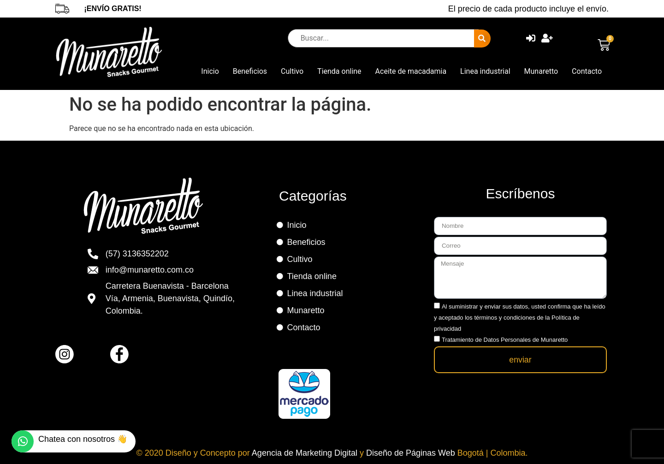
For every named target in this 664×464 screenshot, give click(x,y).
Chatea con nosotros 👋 (82, 439)
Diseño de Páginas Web (411, 453)
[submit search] (482, 39)
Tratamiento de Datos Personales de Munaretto (505, 338)
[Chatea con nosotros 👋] (23, 441)
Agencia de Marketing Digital (306, 453)
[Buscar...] (383, 38)
